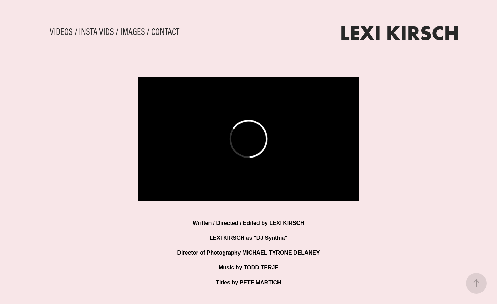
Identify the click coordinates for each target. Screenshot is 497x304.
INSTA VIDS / (99, 31)
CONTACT (165, 31)
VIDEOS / (64, 31)
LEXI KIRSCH (399, 33)
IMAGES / (135, 31)
